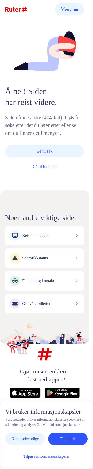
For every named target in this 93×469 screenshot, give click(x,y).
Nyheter (68, 417)
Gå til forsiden (44, 166)
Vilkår (22, 422)
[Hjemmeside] (16, 9)
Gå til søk (44, 151)
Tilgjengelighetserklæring (42, 428)
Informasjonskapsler (51, 422)
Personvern (45, 417)
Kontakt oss (18, 417)
